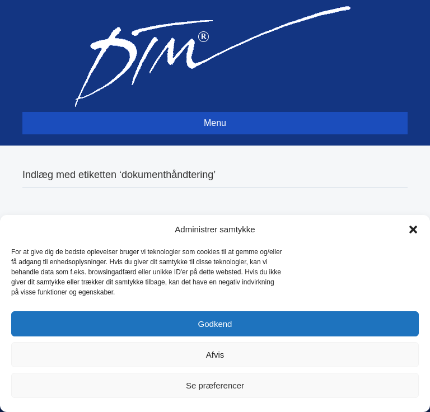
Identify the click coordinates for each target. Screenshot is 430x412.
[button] (413, 229)
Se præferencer (215, 385)
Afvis (215, 354)
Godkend (215, 324)
